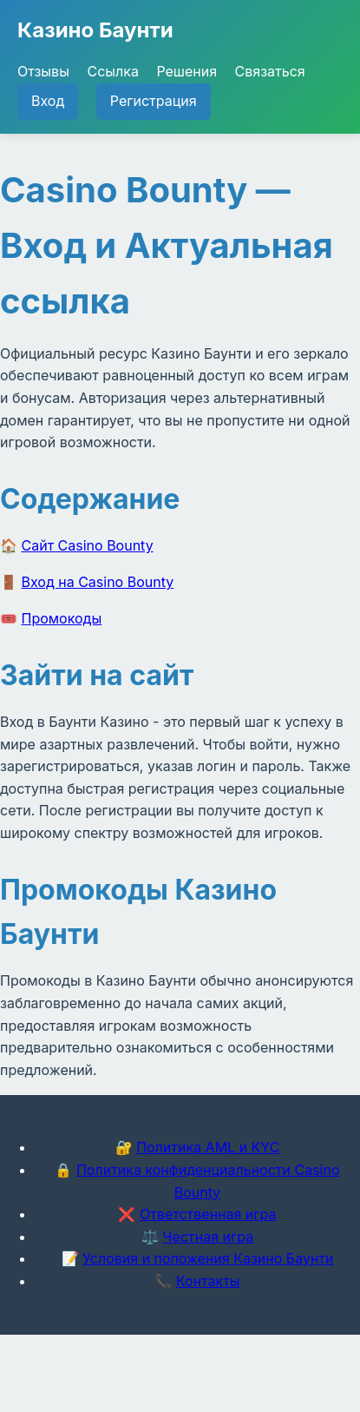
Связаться (270, 71)
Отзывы (43, 71)
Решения (186, 71)
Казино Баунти (95, 30)
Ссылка (112, 71)
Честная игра (207, 1236)
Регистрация (153, 100)
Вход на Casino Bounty (98, 582)
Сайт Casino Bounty (88, 545)
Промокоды (62, 618)
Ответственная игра (208, 1214)
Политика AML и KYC (207, 1147)
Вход (47, 100)
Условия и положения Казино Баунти (207, 1258)
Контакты (208, 1281)
